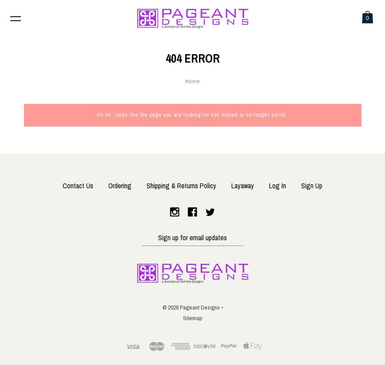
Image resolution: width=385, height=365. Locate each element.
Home (192, 82)
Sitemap (192, 318)
